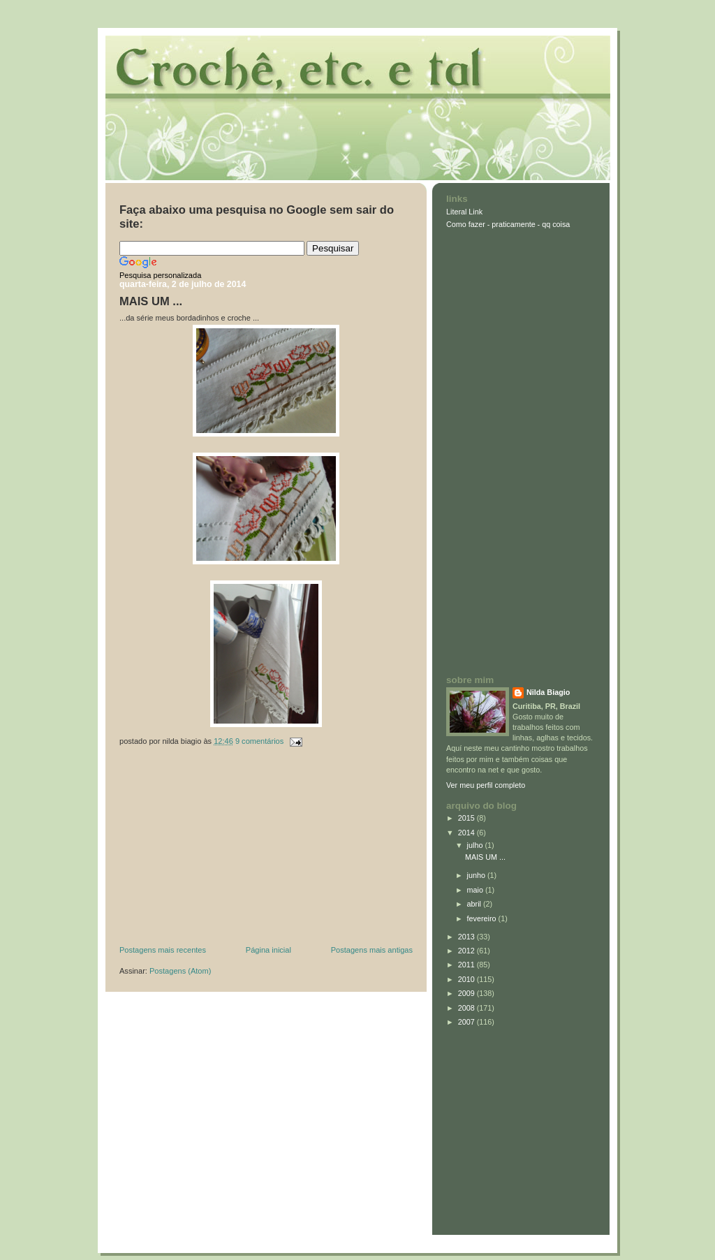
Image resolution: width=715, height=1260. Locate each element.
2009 (467, 993)
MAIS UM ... (150, 301)
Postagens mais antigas (372, 950)
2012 (467, 950)
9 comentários (259, 741)
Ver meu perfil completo (485, 785)
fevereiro (483, 918)
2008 (467, 1008)
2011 (467, 964)
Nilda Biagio (548, 692)
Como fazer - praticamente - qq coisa (508, 224)
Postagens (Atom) (180, 971)
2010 (467, 979)
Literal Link (464, 211)
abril (475, 904)
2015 (467, 818)
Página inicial (268, 950)
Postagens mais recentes (162, 950)
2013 (467, 936)
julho (476, 845)
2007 (467, 1022)
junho (477, 875)
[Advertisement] (224, 849)
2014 (467, 832)
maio (476, 890)
